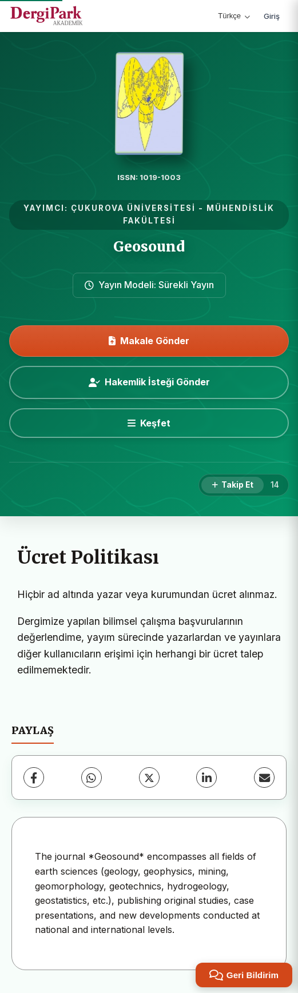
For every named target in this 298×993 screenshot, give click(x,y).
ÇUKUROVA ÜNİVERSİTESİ (133, 208)
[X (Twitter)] (149, 777)
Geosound (149, 247)
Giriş (272, 16)
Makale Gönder (149, 340)
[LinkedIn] (206, 777)
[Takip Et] (232, 485)
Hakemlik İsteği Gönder (149, 382)
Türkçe (234, 15)
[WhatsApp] (91, 777)
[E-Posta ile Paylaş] (264, 777)
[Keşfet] (149, 423)
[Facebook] (33, 777)
